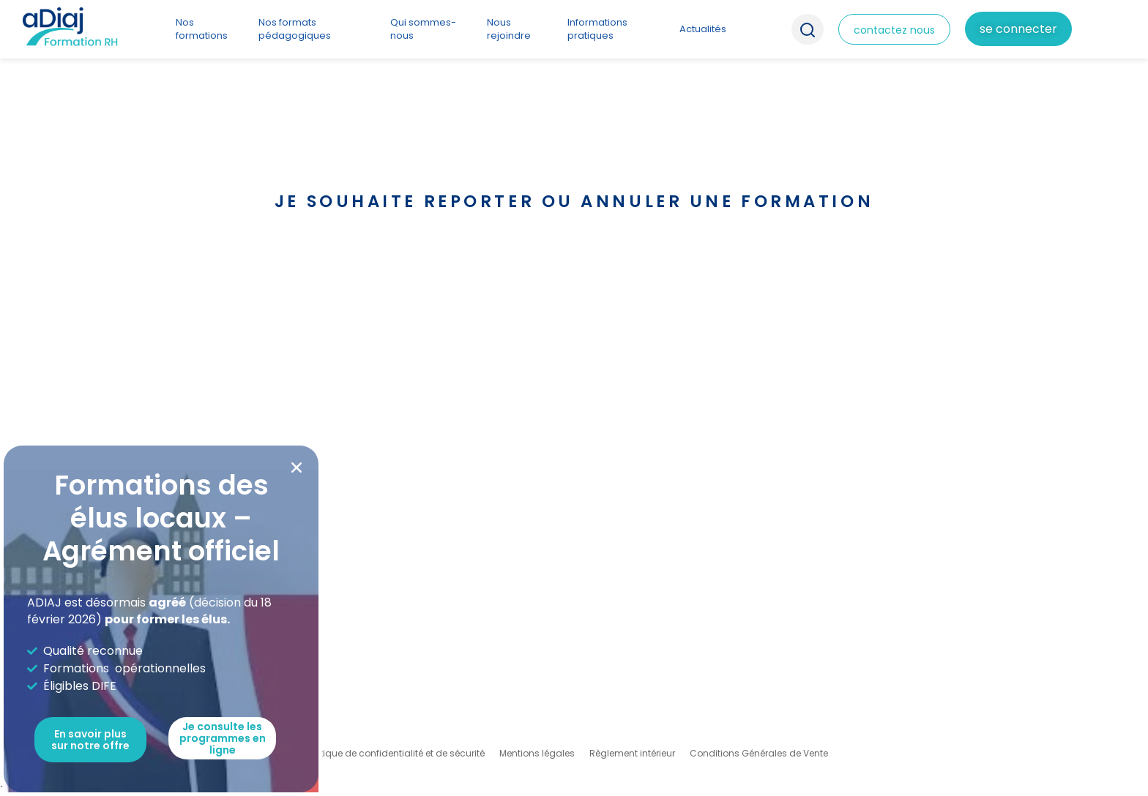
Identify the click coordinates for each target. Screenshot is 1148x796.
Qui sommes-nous (423, 28)
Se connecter (1018, 28)
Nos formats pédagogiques (294, 28)
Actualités (702, 29)
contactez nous (894, 30)
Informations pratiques (597, 28)
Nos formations (202, 28)
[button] (296, 467)
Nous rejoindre (509, 28)
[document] (574, 398)
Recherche (807, 29)
